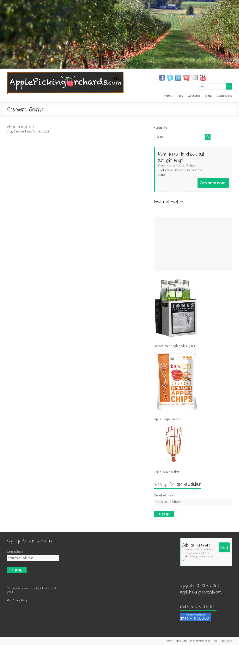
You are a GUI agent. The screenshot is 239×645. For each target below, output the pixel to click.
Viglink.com (42, 588)
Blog (208, 95)
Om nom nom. (213, 182)
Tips (180, 95)
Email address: (164, 495)
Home (168, 95)
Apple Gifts (224, 95)
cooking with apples (200, 640)
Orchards (194, 95)
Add (224, 547)
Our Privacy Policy (17, 600)
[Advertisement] (193, 244)
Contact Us (226, 640)
